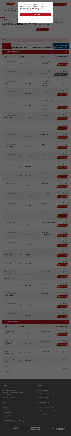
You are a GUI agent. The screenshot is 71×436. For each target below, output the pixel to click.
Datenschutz (48, 21)
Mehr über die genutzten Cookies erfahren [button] (35, 17)
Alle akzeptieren (35, 14)
